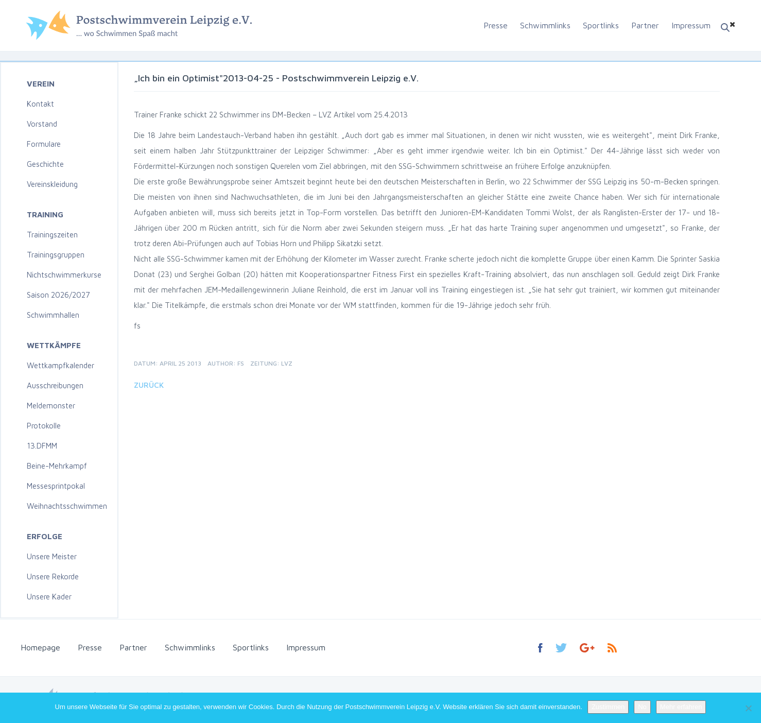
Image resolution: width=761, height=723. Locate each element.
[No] (748, 708)
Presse (495, 25)
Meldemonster (51, 405)
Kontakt (40, 103)
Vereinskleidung (52, 184)
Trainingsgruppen (55, 254)
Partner (645, 25)
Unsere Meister (52, 556)
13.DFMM (42, 445)
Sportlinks (601, 25)
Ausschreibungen (55, 385)
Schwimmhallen (53, 315)
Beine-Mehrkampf (57, 465)
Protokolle (44, 425)
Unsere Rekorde (53, 576)
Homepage (40, 647)
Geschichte (45, 164)
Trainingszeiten (52, 234)
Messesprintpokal (56, 485)
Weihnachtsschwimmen (67, 506)
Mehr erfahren (681, 707)
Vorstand (42, 123)
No (642, 707)
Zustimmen (608, 707)
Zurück (149, 385)
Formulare (44, 144)
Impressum (691, 25)
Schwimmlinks (545, 25)
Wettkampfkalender (60, 365)
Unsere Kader (49, 596)
